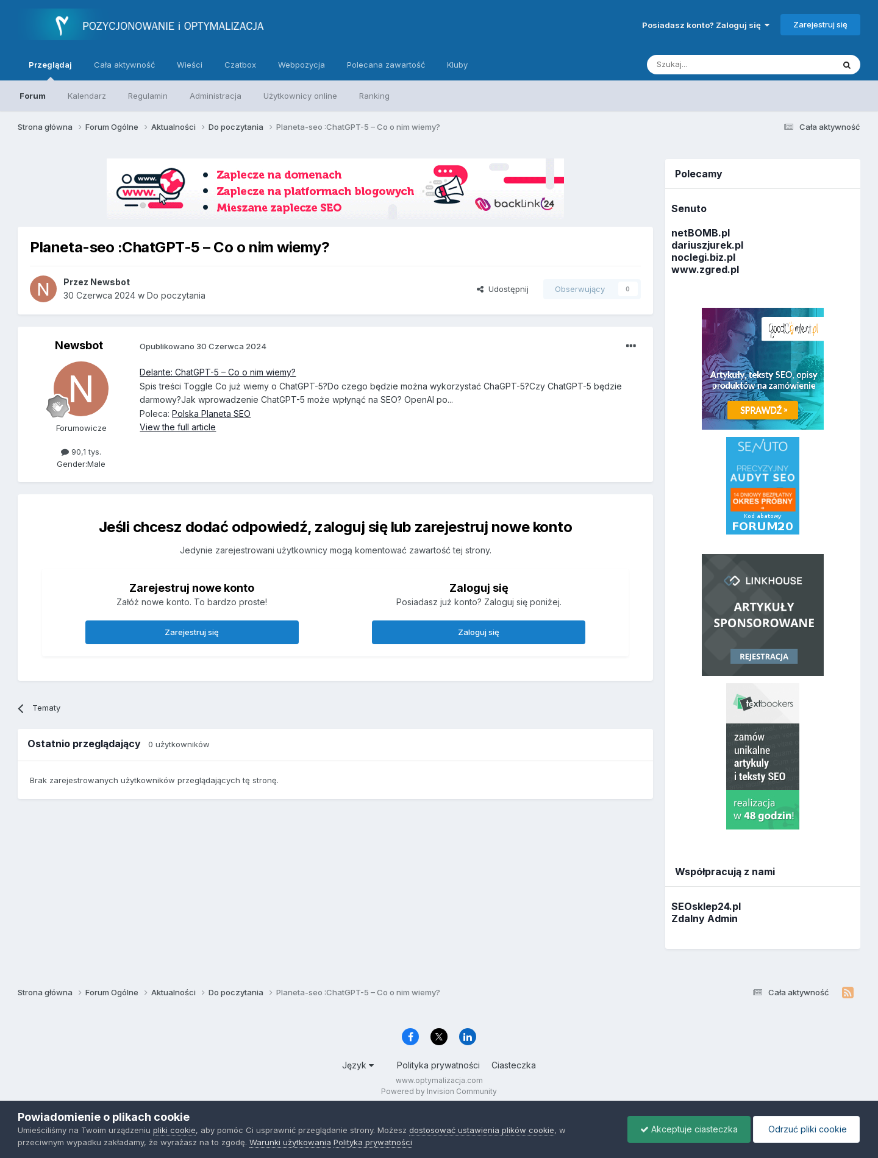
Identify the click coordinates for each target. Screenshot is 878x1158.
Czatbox (240, 64)
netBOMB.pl (700, 233)
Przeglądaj (50, 70)
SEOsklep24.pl (706, 906)
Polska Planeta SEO (211, 413)
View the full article (178, 427)
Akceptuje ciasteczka (689, 1129)
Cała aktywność (124, 64)
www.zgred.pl (705, 269)
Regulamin (148, 96)
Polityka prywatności (438, 1065)
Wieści (189, 64)
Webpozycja (301, 64)
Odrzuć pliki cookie (806, 1129)
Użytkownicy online (300, 96)
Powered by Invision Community (439, 1091)
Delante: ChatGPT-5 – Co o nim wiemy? (218, 372)
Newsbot (79, 345)
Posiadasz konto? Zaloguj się (705, 25)
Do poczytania (176, 295)
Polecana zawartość (386, 64)
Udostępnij (503, 289)
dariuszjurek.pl (707, 245)
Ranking (374, 96)
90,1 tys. (81, 451)
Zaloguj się (478, 632)
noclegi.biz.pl (703, 257)
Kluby (457, 64)
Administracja (215, 96)
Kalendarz (87, 96)
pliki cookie (174, 1130)
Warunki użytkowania (290, 1142)
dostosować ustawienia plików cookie (481, 1130)
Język (358, 1065)
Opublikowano (203, 346)
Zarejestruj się (820, 24)
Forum (33, 96)
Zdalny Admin (704, 918)
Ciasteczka (513, 1065)
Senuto (689, 208)
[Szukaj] (710, 64)
